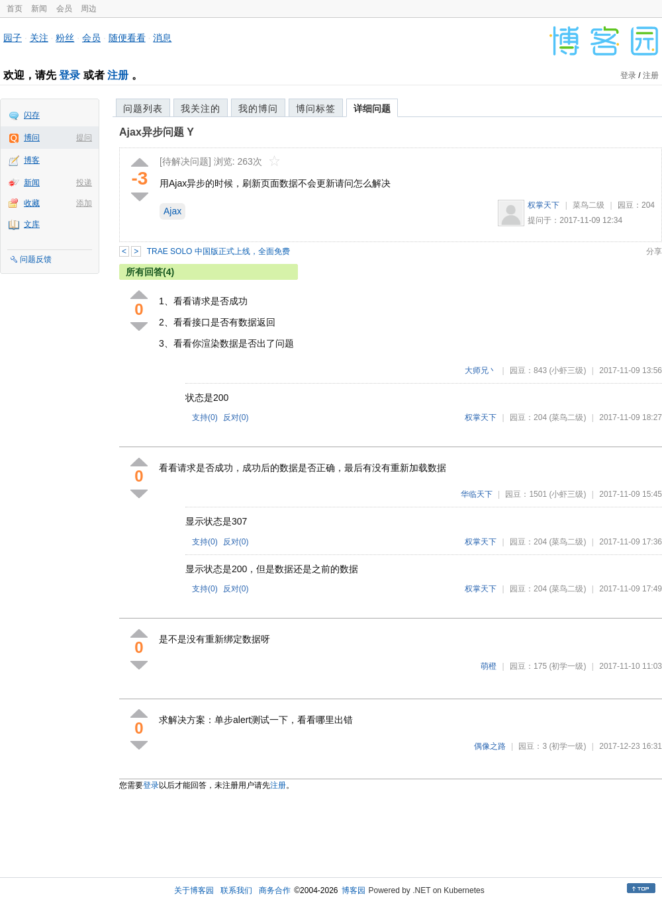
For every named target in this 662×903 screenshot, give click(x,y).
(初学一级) (567, 666)
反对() (236, 417)
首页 (15, 8)
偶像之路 (490, 746)
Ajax (172, 211)
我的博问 (258, 108)
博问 (32, 137)
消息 (162, 37)
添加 (84, 203)
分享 (654, 251)
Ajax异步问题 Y (156, 132)
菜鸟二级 (588, 205)
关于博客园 (194, 890)
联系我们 (236, 890)
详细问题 (372, 108)
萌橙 (488, 666)
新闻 (39, 8)
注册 (117, 75)
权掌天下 (543, 205)
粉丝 (65, 37)
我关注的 (200, 108)
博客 (32, 160)
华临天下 (477, 494)
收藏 (32, 203)
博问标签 (316, 108)
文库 (32, 224)
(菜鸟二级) (567, 417)
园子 (12, 37)
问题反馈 (36, 259)
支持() (205, 417)
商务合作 (275, 890)
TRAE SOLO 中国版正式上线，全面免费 (218, 251)
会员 (64, 8)
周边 (89, 8)
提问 (84, 137)
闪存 (32, 115)
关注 (39, 37)
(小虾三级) (567, 370)
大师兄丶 (480, 370)
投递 (84, 182)
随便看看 (127, 37)
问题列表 (143, 108)
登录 (69, 75)
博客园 (353, 890)
